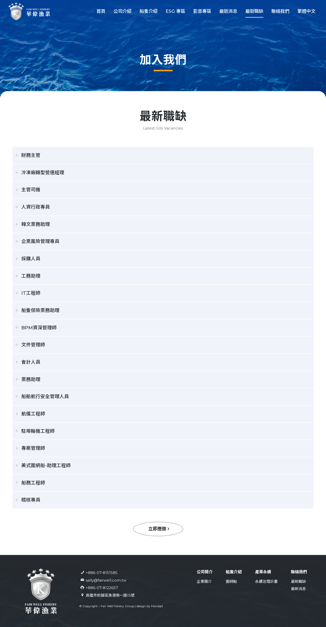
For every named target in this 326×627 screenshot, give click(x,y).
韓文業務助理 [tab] (32, 224)
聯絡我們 (299, 572)
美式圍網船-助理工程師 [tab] (43, 465)
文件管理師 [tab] (30, 345)
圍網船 (231, 581)
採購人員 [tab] (27, 259)
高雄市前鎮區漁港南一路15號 (110, 595)
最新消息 (298, 588)
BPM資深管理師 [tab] (36, 328)
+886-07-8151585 (102, 572)
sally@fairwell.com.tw (106, 580)
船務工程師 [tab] (30, 483)
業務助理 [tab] (27, 379)
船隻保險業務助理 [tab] (37, 310)
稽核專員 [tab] (27, 500)
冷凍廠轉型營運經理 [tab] (39, 172)
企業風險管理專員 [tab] (37, 241)
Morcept (157, 606)
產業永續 (263, 572)
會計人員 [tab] (27, 362)
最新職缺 (298, 581)
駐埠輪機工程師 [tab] (35, 431)
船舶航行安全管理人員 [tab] (42, 396)
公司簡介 (205, 572)
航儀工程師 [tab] (30, 414)
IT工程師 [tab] (27, 293)
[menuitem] (101, 11)
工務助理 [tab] (27, 276)
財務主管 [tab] (27, 155)
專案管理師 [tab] (30, 448)
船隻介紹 (234, 572)
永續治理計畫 (266, 581)
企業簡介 (204, 581)
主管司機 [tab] (27, 190)
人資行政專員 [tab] (32, 207)
